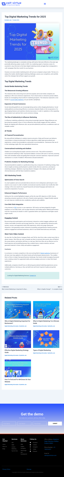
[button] (44, 3)
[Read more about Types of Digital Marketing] (46, 339)
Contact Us (33, 275)
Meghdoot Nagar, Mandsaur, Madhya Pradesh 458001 (51, 441)
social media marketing (17, 99)
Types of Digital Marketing (42, 350)
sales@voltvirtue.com (50, 455)
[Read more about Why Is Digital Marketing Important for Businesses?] (18, 310)
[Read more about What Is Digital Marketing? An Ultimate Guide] (46, 310)
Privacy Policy (6, 469)
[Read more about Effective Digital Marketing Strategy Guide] (18, 339)
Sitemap (29, 469)
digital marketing (45, 253)
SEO (15, 207)
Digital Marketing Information (11, 326)
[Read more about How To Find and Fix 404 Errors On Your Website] (18, 368)
